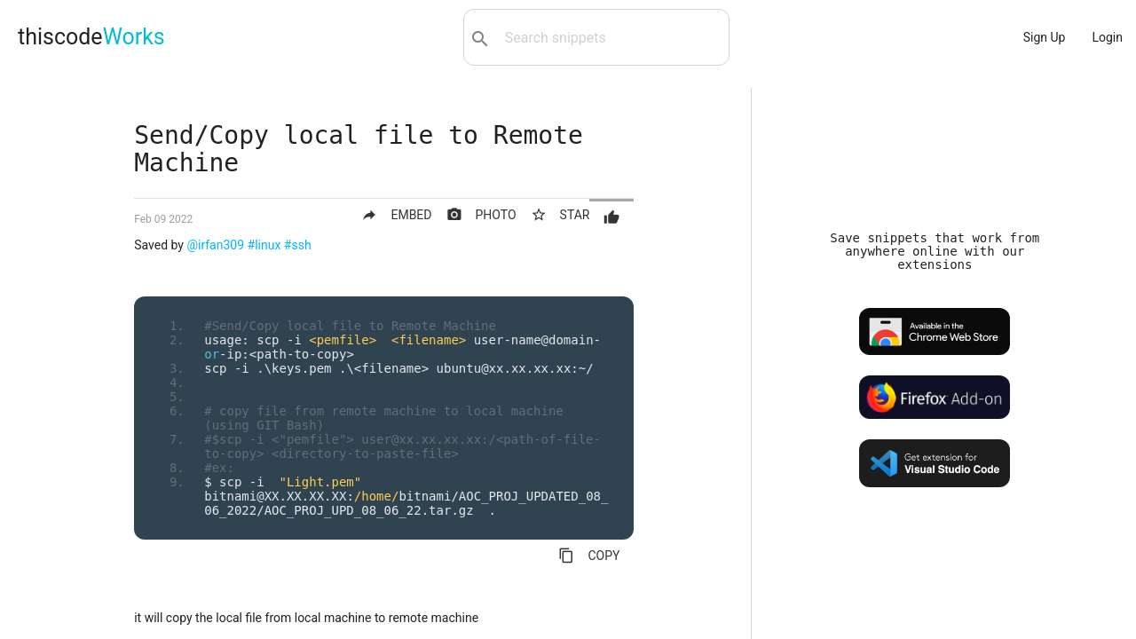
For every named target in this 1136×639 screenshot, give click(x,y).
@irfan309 (215, 245)
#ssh (298, 245)
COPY (588, 556)
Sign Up (1044, 37)
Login (1107, 37)
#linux (264, 245)
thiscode (91, 37)
